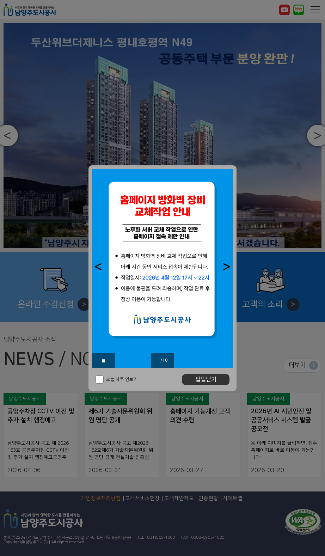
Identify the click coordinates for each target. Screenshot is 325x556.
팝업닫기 (205, 379)
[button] (98, 266)
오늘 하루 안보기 (122, 379)
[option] (162, 268)
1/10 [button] (163, 360)
